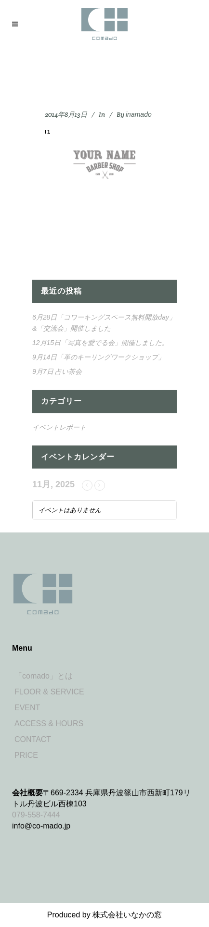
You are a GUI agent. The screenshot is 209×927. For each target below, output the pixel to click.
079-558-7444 (36, 815)
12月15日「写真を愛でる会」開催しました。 (100, 342)
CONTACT (32, 739)
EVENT (27, 708)
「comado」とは (43, 676)
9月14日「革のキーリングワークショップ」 (98, 357)
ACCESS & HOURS (48, 723)
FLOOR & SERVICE (49, 692)
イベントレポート (59, 427)
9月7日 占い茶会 (57, 371)
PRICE (26, 755)
